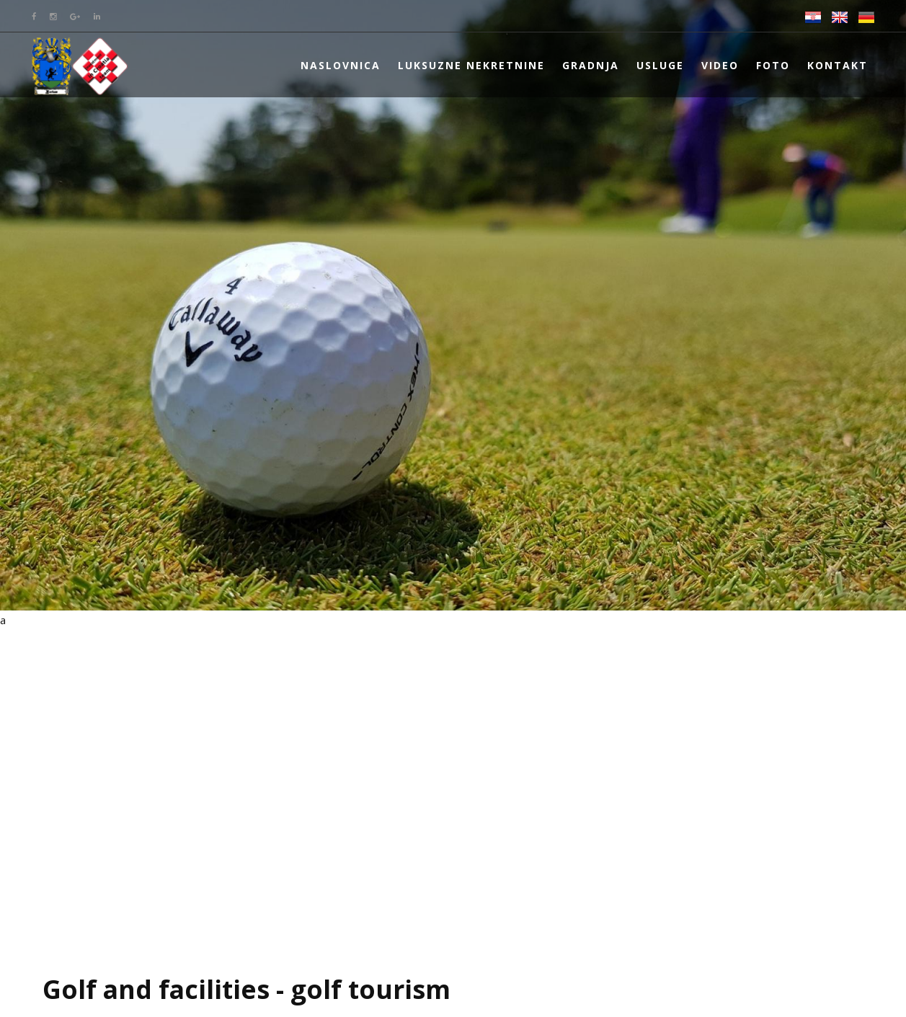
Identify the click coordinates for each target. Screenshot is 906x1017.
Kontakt (837, 65)
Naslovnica (341, 65)
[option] (453, 305)
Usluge (660, 65)
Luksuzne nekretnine (471, 65)
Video (720, 65)
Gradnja (590, 65)
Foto (773, 65)
